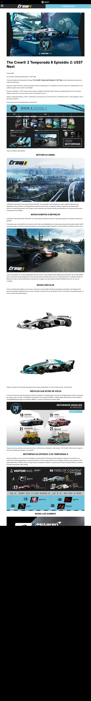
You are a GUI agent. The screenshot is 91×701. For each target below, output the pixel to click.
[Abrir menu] (2, 6)
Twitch (34, 642)
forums (76, 640)
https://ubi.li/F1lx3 (35, 574)
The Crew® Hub (53, 644)
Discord (17, 642)
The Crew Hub (28, 622)
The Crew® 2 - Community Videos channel (55, 646)
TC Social (9, 642)
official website (44, 640)
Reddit (82, 640)
